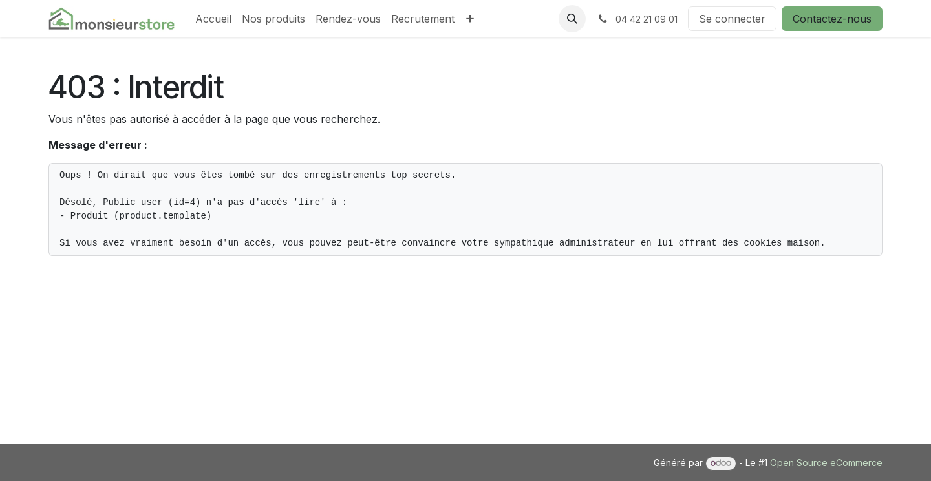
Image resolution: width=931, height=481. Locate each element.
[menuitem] (213, 19)
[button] (572, 18)
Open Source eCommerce (826, 462)
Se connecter (732, 18)
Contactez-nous (832, 18)
